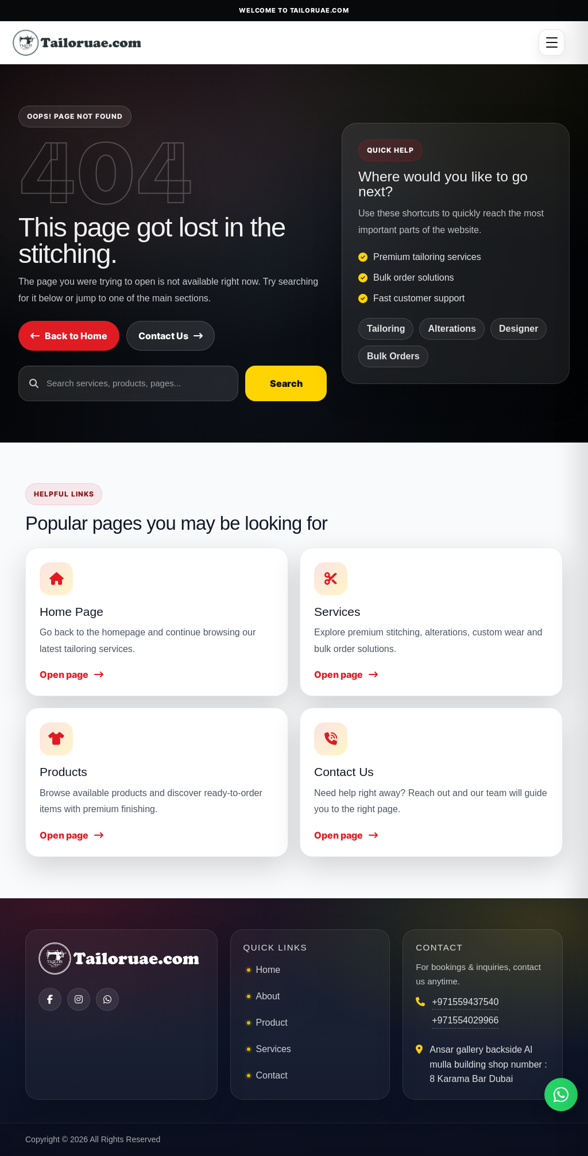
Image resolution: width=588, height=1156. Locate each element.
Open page (71, 674)
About (268, 996)
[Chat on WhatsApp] (561, 1094)
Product (272, 1022)
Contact (272, 1075)
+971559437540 (465, 1002)
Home (268, 970)
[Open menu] (552, 42)
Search (286, 383)
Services (273, 1049)
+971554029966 (465, 1020)
